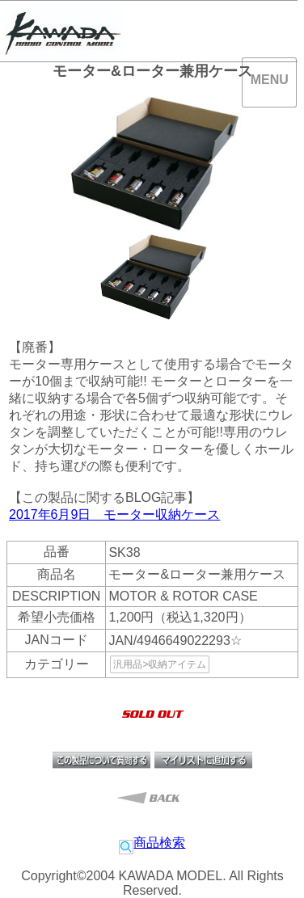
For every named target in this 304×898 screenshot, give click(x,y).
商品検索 (152, 843)
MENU (270, 79)
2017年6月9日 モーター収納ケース (114, 514)
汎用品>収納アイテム (159, 664)
